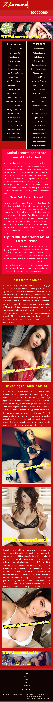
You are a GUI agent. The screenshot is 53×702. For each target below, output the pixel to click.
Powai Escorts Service (14, 73)
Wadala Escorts (14, 121)
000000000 (39, 12)
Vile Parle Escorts (14, 93)
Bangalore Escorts (39, 65)
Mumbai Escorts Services (13, 319)
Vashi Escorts (14, 77)
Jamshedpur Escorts (39, 113)
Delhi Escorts (39, 57)
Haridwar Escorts (39, 137)
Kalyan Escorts (14, 117)
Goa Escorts (39, 61)
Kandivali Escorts (14, 133)
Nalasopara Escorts (14, 137)
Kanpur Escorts (39, 129)
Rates (26, 679)
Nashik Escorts (39, 89)
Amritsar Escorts (39, 101)
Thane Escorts (14, 105)
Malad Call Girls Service (40, 249)
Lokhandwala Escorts (14, 125)
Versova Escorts (14, 113)
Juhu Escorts (14, 57)
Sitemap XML (6, 694)
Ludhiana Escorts (39, 97)
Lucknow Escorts (39, 125)
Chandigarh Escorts (39, 105)
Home (27, 673)
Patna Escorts (38, 109)
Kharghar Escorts (14, 109)
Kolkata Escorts (39, 53)
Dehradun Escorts (39, 142)
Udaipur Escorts (38, 73)
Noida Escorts (38, 85)
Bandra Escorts (14, 69)
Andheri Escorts (14, 61)
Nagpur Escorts (39, 93)
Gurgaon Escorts (39, 81)
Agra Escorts (39, 121)
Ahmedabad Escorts (39, 77)
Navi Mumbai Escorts (14, 101)
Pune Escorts (39, 49)
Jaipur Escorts (38, 117)
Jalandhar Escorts (39, 133)
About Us (26, 676)
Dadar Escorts (14, 89)
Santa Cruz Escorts (14, 49)
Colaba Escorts (14, 85)
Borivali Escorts (14, 65)
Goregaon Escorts (14, 129)
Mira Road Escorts (14, 81)
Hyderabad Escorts (38, 69)
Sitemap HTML (17, 694)
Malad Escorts (14, 53)
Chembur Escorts (14, 97)
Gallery (26, 683)
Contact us (26, 686)
